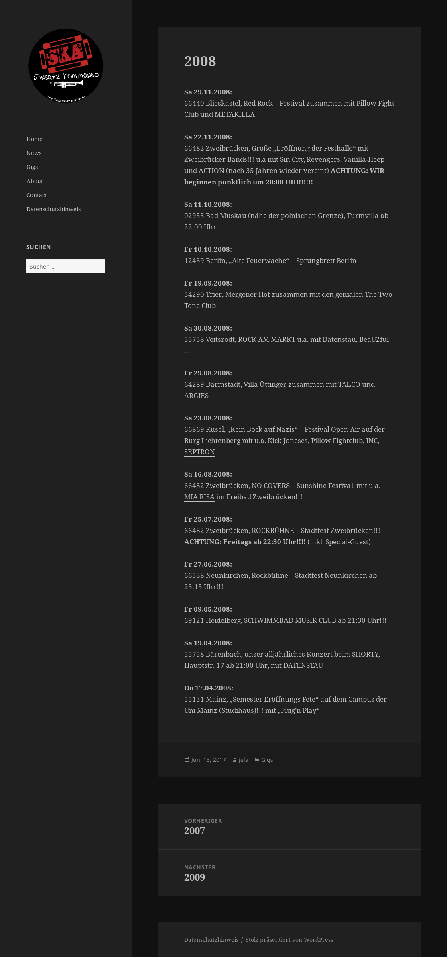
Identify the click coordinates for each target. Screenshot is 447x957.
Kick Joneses (288, 440)
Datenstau (339, 339)
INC (372, 440)
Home (34, 139)
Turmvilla (363, 215)
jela (243, 759)
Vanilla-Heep (363, 159)
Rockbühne (270, 575)
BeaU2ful (374, 339)
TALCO (349, 384)
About (34, 181)
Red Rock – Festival (274, 103)
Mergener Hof (247, 294)
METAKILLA (235, 114)
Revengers (323, 159)
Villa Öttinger (265, 384)
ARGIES (196, 395)
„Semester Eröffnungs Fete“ (274, 699)
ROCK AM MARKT (266, 339)
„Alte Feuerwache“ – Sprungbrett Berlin (292, 260)
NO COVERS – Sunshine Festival (302, 485)
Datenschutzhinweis (53, 209)
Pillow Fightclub (337, 440)
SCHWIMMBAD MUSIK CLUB (290, 620)
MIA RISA (199, 496)
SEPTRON (199, 451)
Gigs (32, 167)
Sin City (291, 159)
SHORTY (365, 654)
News (33, 153)
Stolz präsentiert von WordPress (289, 939)
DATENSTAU (303, 665)
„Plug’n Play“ (299, 710)
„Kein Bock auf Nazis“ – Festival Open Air (293, 429)
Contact (36, 195)
